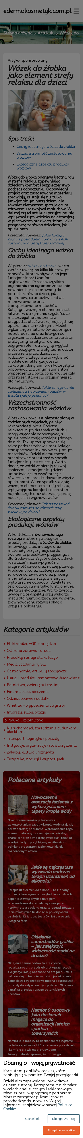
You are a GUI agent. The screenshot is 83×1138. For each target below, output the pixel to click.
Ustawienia (32, 1119)
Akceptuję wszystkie (61, 1130)
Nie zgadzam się (63, 1119)
